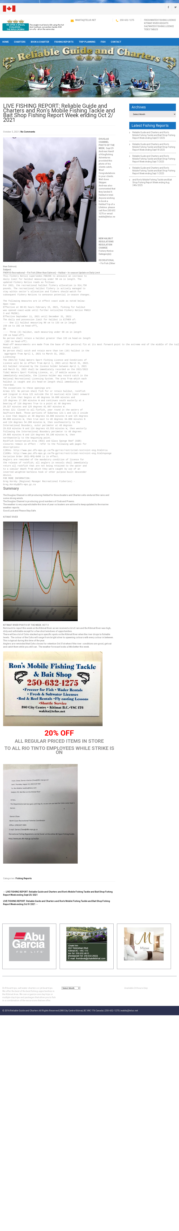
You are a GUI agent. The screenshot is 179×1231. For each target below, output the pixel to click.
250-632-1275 (127, 20)
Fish (103, 42)
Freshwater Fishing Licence (160, 20)
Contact (116, 42)
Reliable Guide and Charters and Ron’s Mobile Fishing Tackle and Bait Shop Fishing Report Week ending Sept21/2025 (153, 135)
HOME (5, 42)
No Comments (28, 132)
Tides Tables (151, 29)
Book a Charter (40, 42)
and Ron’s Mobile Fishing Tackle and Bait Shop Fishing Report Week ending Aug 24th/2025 (152, 182)
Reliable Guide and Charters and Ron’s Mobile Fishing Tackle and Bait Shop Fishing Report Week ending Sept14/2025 (153, 147)
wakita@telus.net (85, 20)
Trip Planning (87, 42)
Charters (19, 42)
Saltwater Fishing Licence (159, 26)
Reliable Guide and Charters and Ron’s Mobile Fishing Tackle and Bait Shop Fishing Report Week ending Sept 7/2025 (153, 159)
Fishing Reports (63, 42)
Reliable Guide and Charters (24, 1010)
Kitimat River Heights (156, 23)
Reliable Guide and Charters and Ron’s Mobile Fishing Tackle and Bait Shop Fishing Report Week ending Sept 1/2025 (153, 171)
